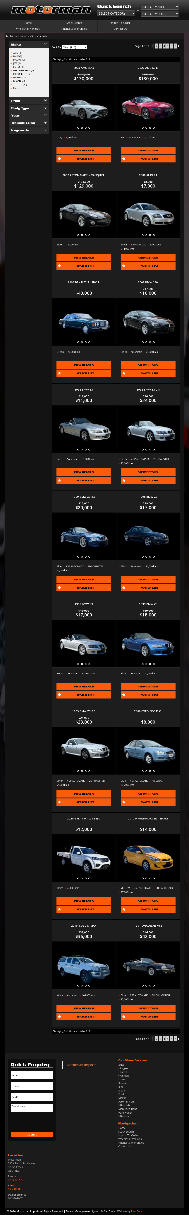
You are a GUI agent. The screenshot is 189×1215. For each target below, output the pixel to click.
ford (121, 1094)
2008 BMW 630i (148, 282)
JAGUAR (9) (19, 59)
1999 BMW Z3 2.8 (83, 496)
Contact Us (120, 28)
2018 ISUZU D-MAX (83, 925)
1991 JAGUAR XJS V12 (148, 925)
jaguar (122, 1090)
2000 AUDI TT (148, 175)
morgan (123, 1068)
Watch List (85, 158)
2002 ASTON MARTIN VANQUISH (83, 175)
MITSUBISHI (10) (21, 74)
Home (28, 23)
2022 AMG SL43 (148, 68)
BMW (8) (17, 56)
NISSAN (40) (19, 81)
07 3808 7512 (16, 1180)
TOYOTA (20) (20, 84)
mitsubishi (124, 1105)
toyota (122, 1072)
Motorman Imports (17, 36)
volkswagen (125, 1112)
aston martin (126, 1101)
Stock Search (74, 23)
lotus (121, 1079)
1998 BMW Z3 (84, 389)
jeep (120, 1087)
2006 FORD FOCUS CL (148, 711)
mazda (122, 1098)
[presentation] (26, 1122)
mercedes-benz (127, 1109)
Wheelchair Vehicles (28, 28)
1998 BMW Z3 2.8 (148, 389)
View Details (84, 150)
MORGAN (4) (19, 77)
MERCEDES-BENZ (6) (23, 70)
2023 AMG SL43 (83, 68)
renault (122, 1083)
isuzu (121, 1064)
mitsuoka (123, 1116)
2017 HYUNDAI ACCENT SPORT (148, 818)
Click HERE (14, 1189)
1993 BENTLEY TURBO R (84, 282)
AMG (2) (17, 52)
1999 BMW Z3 (84, 604)
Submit (32, 1134)
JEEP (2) (16, 63)
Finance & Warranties (74, 28)
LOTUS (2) (18, 66)
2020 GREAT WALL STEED (83, 818)
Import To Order (120, 23)
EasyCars (136, 1211)
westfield (123, 1075)
